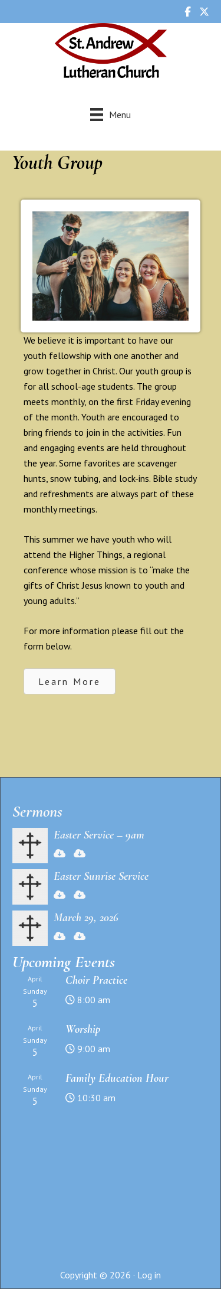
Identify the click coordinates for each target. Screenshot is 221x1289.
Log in (149, 1275)
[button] (70, 681)
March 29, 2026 (86, 918)
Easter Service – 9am (99, 835)
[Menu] (110, 114)
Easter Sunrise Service (101, 876)
